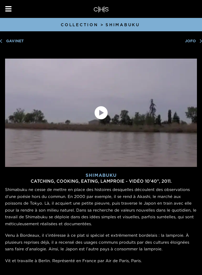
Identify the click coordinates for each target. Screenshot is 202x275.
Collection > (82, 24)
